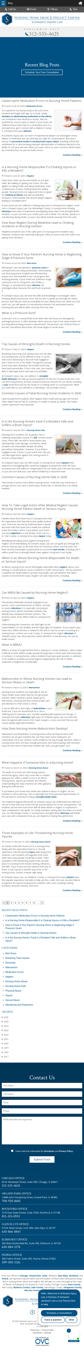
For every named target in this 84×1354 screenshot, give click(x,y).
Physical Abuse (13, 991)
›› (42, 903)
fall (35, 437)
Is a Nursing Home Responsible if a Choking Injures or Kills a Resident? (42, 920)
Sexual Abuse (12, 1000)
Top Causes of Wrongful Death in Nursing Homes (30, 933)
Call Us (10, 9)
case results (59, 549)
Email (31, 9)
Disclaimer (49, 1151)
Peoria (5, 1278)
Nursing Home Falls (36, 430)
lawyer (42, 536)
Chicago (24, 1276)
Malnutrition (34, 687)
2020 (5, 1043)
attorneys (6, 211)
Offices (52, 9)
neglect (63, 567)
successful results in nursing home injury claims (35, 141)
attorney (27, 131)
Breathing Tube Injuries (17, 958)
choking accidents (14, 195)
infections (16, 608)
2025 (5, 1021)
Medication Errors (34, 106)
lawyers (65, 463)
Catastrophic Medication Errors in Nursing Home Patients (35, 915)
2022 (5, 1034)
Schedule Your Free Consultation (42, 72)
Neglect (30, 176)
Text (75, 9)
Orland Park (35, 1276)
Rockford (73, 1276)
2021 (5, 1039)
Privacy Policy (66, 1151)
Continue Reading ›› (72, 155)
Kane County (74, 1284)
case (6, 385)
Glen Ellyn (63, 1276)
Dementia (10, 962)
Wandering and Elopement (19, 1005)
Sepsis (8, 995)
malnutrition (39, 708)
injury (32, 852)
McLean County (32, 1290)
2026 (5, 1017)
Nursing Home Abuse (38, 768)
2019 (5, 1047)
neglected (15, 533)
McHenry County (22, 1287)
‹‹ (3, 903)
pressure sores (39, 268)
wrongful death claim (46, 797)
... (38, 903)
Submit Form (42, 1159)
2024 (5, 1026)
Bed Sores (32, 263)
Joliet (44, 1276)
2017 (5, 1056)
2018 (5, 1052)
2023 (5, 1030)
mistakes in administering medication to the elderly (27, 116)
